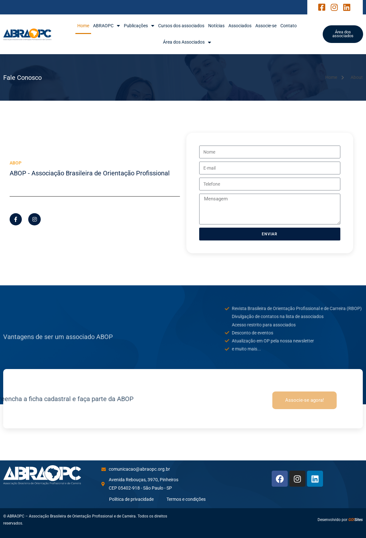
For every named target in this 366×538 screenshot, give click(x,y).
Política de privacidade (131, 499)
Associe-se (266, 25)
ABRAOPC (106, 26)
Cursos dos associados (181, 25)
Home (83, 25)
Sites (355, 519)
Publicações (139, 26)
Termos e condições (186, 499)
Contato (288, 25)
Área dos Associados (187, 42)
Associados (239, 25)
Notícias (216, 25)
